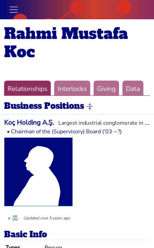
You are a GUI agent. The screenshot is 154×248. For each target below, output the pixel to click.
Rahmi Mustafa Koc (66, 42)
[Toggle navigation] (13, 10)
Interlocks (72, 88)
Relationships (27, 88)
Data (133, 88)
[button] (89, 106)
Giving (106, 88)
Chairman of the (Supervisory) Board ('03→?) (66, 131)
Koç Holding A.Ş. (29, 122)
